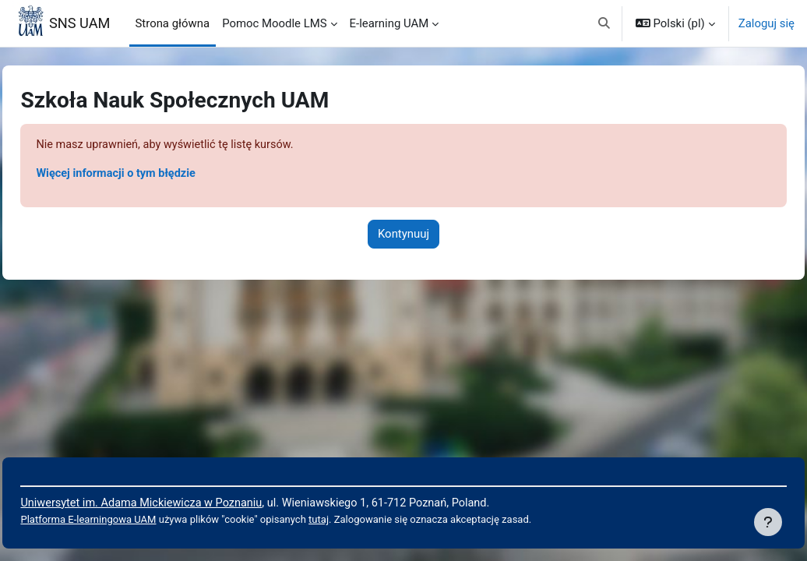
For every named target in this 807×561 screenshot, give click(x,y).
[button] (604, 23)
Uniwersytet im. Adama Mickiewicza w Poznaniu (179, 502)
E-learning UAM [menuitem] (389, 23)
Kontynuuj (403, 235)
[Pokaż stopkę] (768, 522)
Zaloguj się (766, 23)
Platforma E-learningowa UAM (125, 520)
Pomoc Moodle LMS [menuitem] (274, 23)
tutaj (362, 520)
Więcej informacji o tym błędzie (152, 175)
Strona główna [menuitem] (173, 23)
